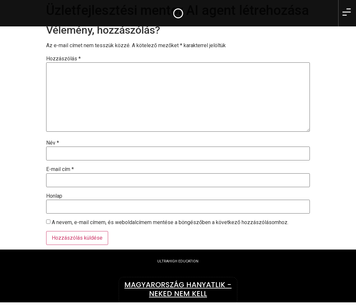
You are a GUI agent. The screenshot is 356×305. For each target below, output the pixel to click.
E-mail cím (60, 169)
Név (52, 143)
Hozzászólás (63, 58)
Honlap (54, 196)
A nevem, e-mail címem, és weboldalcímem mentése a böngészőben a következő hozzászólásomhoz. (170, 222)
